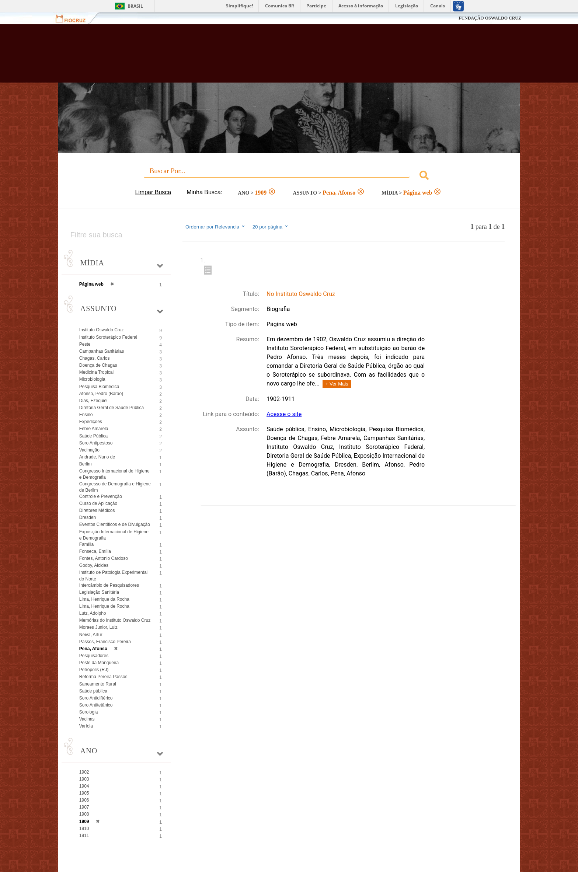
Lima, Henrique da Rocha (104, 599)
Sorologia (88, 712)
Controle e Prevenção (100, 496)
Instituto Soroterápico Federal (108, 337)
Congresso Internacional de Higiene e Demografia (114, 474)
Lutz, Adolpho (92, 613)
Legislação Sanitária (99, 592)
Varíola (86, 726)
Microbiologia (92, 379)
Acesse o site (284, 414)
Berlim (85, 464)
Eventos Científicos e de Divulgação (114, 524)
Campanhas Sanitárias (101, 351)
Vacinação (89, 450)
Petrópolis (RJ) (93, 669)
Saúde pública (93, 691)
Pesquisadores (93, 655)
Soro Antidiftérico (96, 698)
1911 (84, 835)
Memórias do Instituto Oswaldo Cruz (114, 620)
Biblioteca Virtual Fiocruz (249, 57)
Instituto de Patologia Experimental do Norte (113, 575)
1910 (84, 828)
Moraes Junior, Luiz (98, 627)
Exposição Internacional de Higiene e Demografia (114, 535)
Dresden (87, 517)
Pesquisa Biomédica (99, 386)
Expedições (90, 421)
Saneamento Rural (97, 684)
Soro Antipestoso (96, 443)
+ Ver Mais (336, 384)
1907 (84, 807)
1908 (84, 814)
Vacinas (87, 719)
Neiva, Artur (90, 634)
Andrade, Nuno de (97, 457)
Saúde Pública (93, 436)
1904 (84, 786)
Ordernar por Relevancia (215, 227)
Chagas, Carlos (94, 358)
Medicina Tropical (96, 372)
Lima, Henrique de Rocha (104, 606)
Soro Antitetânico (96, 705)
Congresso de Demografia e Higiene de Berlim (115, 487)
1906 (84, 800)
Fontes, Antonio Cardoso (103, 558)
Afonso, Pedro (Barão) (101, 393)
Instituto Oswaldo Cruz (101, 329)
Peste (85, 344)
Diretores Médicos (97, 510)
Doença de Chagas (98, 365)
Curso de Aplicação (98, 503)
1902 (84, 772)
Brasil (135, 6)
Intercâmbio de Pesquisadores (109, 585)
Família (86, 544)
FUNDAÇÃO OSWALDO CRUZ (490, 18)
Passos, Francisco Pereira (105, 641)
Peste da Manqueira (99, 662)
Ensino (86, 414)
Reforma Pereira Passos (103, 676)
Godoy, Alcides (93, 565)
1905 (84, 793)
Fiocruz (75, 18)
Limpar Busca (153, 192)
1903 (84, 779)
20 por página (271, 227)
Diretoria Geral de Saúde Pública (111, 407)
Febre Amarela (93, 428)
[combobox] (289, 176)
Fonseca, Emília (95, 551)
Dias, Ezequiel (93, 400)
